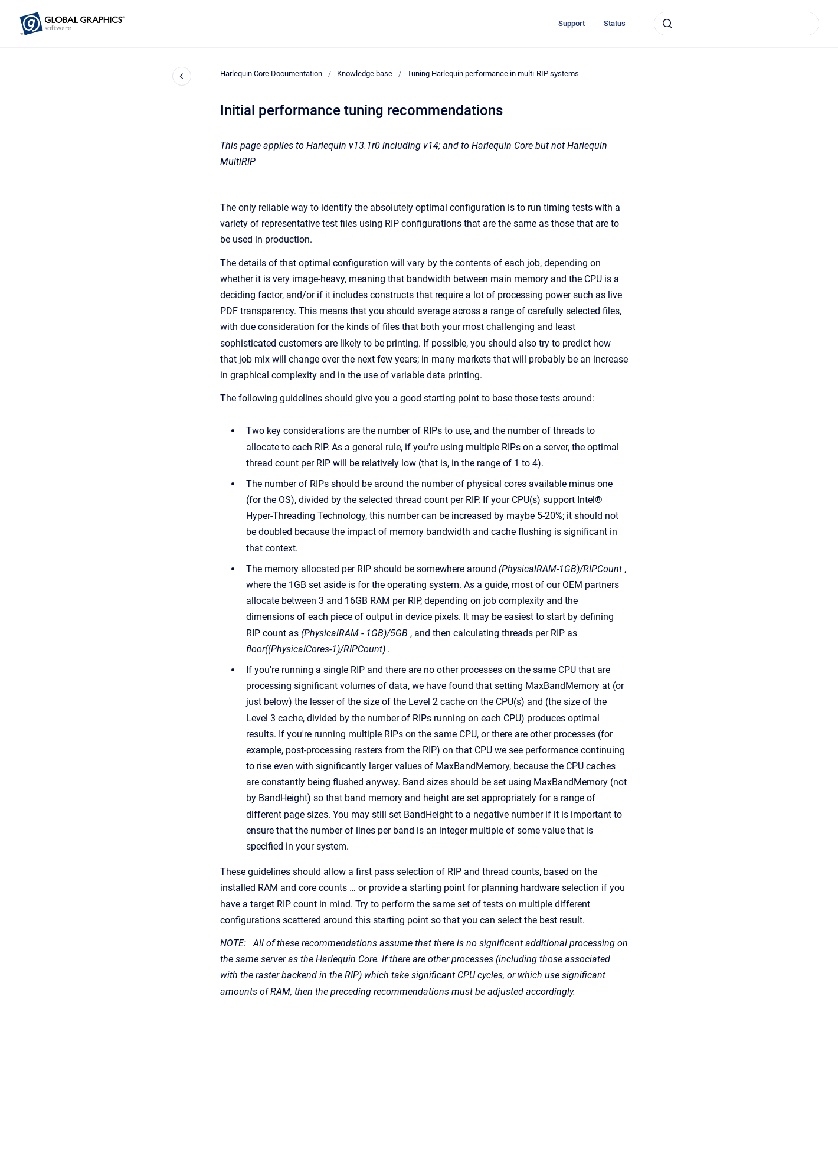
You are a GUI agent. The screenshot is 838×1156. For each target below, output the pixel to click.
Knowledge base (364, 73)
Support (571, 23)
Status (615, 23)
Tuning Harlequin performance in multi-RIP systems (493, 73)
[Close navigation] (181, 76)
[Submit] (667, 23)
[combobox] (736, 23)
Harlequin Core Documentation (271, 73)
